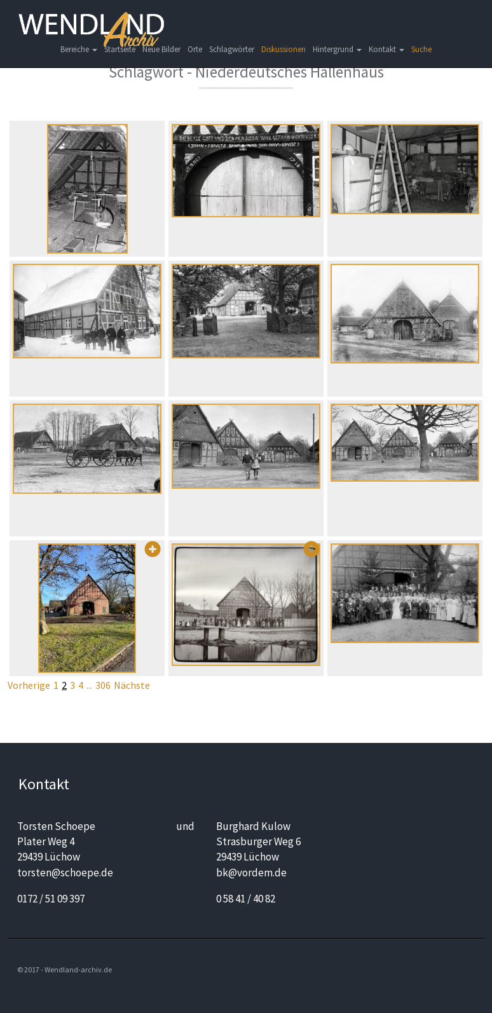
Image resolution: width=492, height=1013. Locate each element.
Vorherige (29, 685)
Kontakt (386, 49)
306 (103, 685)
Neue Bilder (161, 49)
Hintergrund (337, 49)
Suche (421, 49)
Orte (195, 49)
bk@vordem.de (251, 873)
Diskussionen (283, 49)
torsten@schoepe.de (65, 873)
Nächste (132, 685)
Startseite (119, 49)
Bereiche (78, 49)
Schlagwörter (231, 49)
